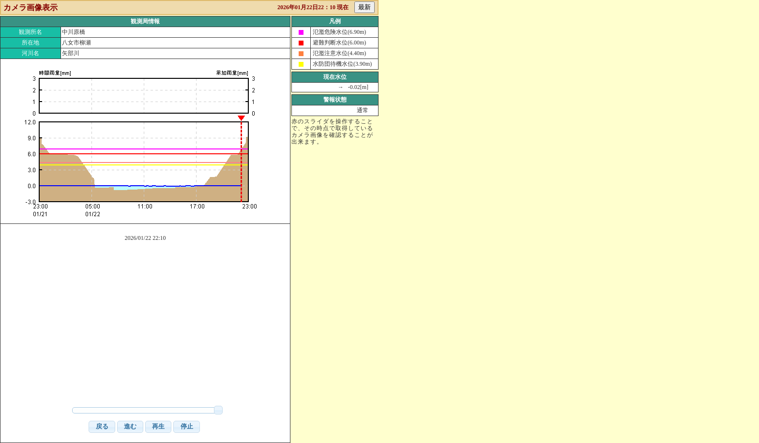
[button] (102, 427)
